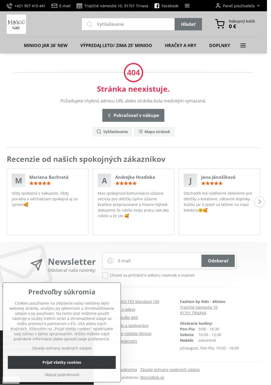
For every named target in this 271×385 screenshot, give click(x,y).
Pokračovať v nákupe (132, 115)
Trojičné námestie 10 (199, 307)
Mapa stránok (154, 132)
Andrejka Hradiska (135, 177)
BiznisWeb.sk (152, 377)
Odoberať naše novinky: (72, 270)
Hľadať (188, 24)
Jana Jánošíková (218, 177)
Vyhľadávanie (112, 132)
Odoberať (218, 261)
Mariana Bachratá (48, 177)
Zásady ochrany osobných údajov (170, 369)
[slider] (40, 183)
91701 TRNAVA (193, 312)
